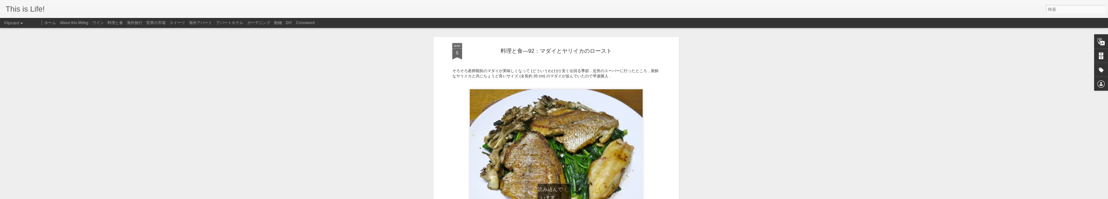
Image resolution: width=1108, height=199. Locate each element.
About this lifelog (74, 22)
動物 (278, 22)
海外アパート (200, 22)
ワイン (98, 22)
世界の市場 (156, 22)
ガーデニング (258, 22)
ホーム (50, 22)
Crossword (305, 22)
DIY (289, 22)
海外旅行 (134, 22)
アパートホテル (229, 22)
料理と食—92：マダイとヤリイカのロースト (556, 45)
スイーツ (177, 22)
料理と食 (115, 22)
